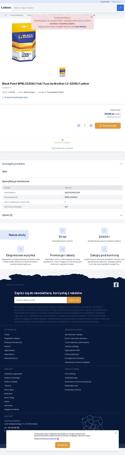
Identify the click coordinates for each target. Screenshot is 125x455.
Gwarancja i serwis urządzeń (77, 362)
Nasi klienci (9, 354)
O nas (6, 334)
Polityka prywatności (49, 439)
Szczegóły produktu (13, 163)
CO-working (70, 373)
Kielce (7, 401)
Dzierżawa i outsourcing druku (78, 381)
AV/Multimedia (71, 377)
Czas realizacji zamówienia (77, 342)
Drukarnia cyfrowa (73, 389)
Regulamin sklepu (12, 338)
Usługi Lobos (72, 369)
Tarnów (7, 385)
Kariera (7, 346)
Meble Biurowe (71, 385)
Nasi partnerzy (10, 358)
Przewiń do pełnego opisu (15, 97)
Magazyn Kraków (11, 409)
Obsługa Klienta (73, 329)
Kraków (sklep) (10, 381)
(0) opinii (6, 88)
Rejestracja (116, 2)
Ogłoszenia (9, 350)
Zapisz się (74, 300)
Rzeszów (8, 393)
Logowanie (104, 2)
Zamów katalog (71, 346)
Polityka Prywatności (13, 342)
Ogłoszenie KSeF (72, 350)
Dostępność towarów (74, 358)
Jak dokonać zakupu (74, 334)
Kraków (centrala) (12, 377)
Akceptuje (62, 444)
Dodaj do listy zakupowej (62, 148)
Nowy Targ (9, 397)
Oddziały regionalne (13, 373)
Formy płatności (72, 354)
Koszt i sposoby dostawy (76, 338)
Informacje (10, 329)
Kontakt (8, 369)
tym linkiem (81, 26)
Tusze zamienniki (16, 15)
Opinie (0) (7, 215)
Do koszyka (107, 125)
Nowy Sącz (9, 389)
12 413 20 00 (13, 427)
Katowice (8, 405)
